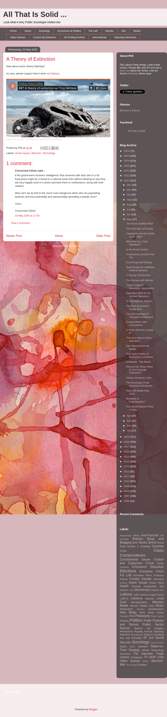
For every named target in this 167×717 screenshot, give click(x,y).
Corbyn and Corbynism (142, 561)
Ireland (155, 590)
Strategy (134, 650)
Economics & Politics (69, 30)
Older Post (103, 236)
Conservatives (132, 555)
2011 (127, 476)
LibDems (137, 598)
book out (125, 70)
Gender (109, 30)
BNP (135, 542)
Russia (148, 631)
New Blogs (128, 612)
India (131, 590)
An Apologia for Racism (139, 301)
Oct (129, 194)
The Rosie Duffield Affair (139, 223)
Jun (129, 214)
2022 (127, 170)
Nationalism (126, 609)
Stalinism (143, 646)
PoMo (148, 620)
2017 (127, 446)
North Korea (156, 612)
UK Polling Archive (74, 37)
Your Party (131, 664)
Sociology (44, 30)
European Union (152, 571)
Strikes (145, 650)
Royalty (139, 631)
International (99, 37)
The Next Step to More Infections (138, 339)
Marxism (36, 153)
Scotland (159, 634)
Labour (126, 594)
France (124, 579)
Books (137, 30)
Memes (134, 605)
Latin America (141, 594)
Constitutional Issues (135, 559)
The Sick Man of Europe (139, 228)
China (123, 550)
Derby (160, 563)
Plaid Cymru (157, 616)
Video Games (17, 37)
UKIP (152, 657)
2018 (127, 441)
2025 (127, 155)
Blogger (93, 709)
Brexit (152, 542)
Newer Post (14, 236)
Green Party (156, 582)
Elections (128, 571)
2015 (127, 456)
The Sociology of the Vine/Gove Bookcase (139, 384)
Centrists (158, 546)
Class (159, 550)
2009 (127, 486)
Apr (129, 415)
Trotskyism (136, 657)
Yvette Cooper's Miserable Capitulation (140, 287)
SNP (151, 637)
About (27, 30)
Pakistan (124, 616)
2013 (127, 466)
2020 (127, 180)
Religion (159, 628)
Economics (139, 566)
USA (160, 657)
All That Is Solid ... (35, 14)
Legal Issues (157, 594)
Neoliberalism (156, 609)
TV (146, 657)
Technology (48, 153)
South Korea (157, 642)
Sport (132, 646)
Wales (146, 661)
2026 (127, 151)
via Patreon (53, 73)
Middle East (147, 605)
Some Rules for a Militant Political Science (140, 269)
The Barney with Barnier (139, 280)
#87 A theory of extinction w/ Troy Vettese (44, 139)
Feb (129, 425)
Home (13, 30)
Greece (123, 583)
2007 (127, 495)
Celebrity (145, 546)
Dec (129, 184)
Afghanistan (126, 535)
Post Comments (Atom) (66, 246)
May (129, 219)
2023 (127, 165)
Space (123, 646)
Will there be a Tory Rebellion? (137, 243)
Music (160, 605)
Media (124, 605)
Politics (136, 620)
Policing (124, 620)
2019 (127, 436)
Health (124, 586)
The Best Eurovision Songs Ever (137, 307)
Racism (125, 628)
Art (162, 535)
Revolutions (126, 631)
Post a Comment (20, 223)
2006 (127, 501)
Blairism (137, 538)
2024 (127, 160)
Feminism (138, 575)
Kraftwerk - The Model (138, 361)
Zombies (142, 664)
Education (157, 566)
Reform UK (142, 628)
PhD (131, 616)
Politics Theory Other (15, 139)
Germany (158, 579)
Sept (130, 199)
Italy (162, 590)
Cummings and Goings (139, 262)
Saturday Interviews (125, 37)
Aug (129, 204)
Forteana (159, 575)
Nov (129, 189)
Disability (124, 567)
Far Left (93, 30)
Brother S (133, 546)
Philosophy (142, 616)
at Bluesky (132, 73)
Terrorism (125, 653)
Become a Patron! (130, 110)
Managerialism (139, 602)
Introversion (142, 589)
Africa (136, 535)
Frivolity (134, 579)
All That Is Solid (136, 130)
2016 (127, 451)
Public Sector (153, 624)
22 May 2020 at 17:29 (27, 215)
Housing (136, 586)
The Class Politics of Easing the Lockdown (139, 355)
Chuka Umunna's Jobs (138, 377)
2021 (127, 175)
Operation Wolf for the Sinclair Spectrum (138, 295)
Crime (150, 563)
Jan (129, 430)
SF (145, 637)
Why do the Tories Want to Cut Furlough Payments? (139, 369)
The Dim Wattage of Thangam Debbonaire (139, 315)
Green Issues (22, 153)
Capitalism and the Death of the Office (140, 235)
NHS (142, 612)
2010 (127, 481)
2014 (127, 461)
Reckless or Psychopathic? (135, 400)
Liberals (149, 598)
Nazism (140, 609)
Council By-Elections (44, 37)
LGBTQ (124, 598)
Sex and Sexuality (131, 637)
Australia (124, 539)
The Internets (143, 653)
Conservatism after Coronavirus (136, 323)
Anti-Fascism (150, 535)
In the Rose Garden (137, 249)
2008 (127, 491)
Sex (123, 30)
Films (149, 575)
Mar (129, 420)
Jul (129, 209)
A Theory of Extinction (30, 59)
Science (148, 634)
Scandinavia (137, 634)
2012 (127, 471)
